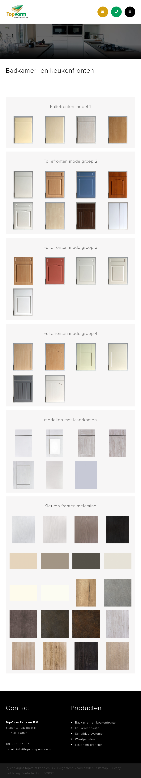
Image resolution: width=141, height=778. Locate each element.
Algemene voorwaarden (76, 768)
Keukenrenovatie (87, 728)
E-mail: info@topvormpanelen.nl (29, 749)
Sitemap (102, 768)
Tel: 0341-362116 (17, 744)
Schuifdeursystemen (90, 734)
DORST (49, 773)
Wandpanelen (85, 739)
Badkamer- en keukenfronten (96, 722)
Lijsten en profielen (89, 745)
